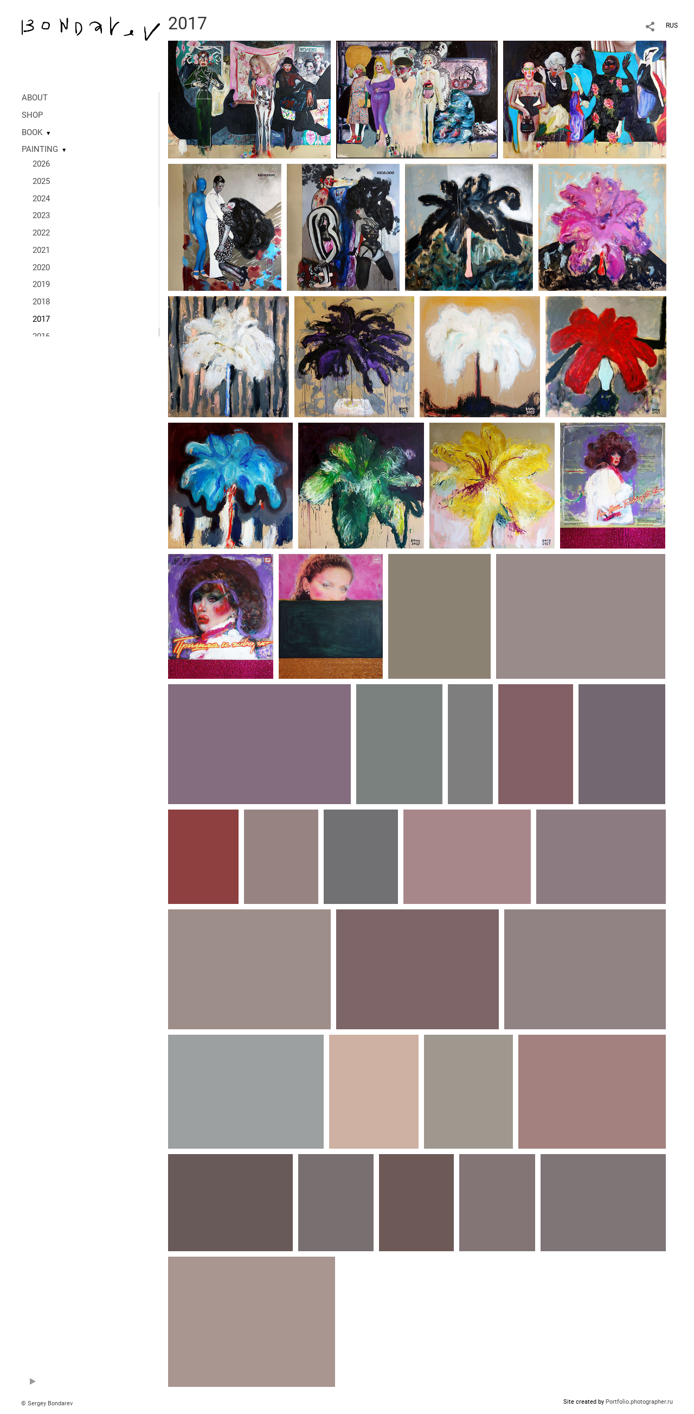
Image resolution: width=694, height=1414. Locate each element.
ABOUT (35, 98)
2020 (41, 267)
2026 (41, 164)
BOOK (32, 132)
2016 (41, 336)
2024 (41, 198)
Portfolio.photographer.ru (639, 1401)
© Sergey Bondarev (47, 1403)
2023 (41, 215)
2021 (41, 250)
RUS (672, 25)
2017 (41, 319)
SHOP (32, 115)
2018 (41, 302)
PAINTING (40, 149)
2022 (41, 233)
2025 (41, 181)
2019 (41, 284)
